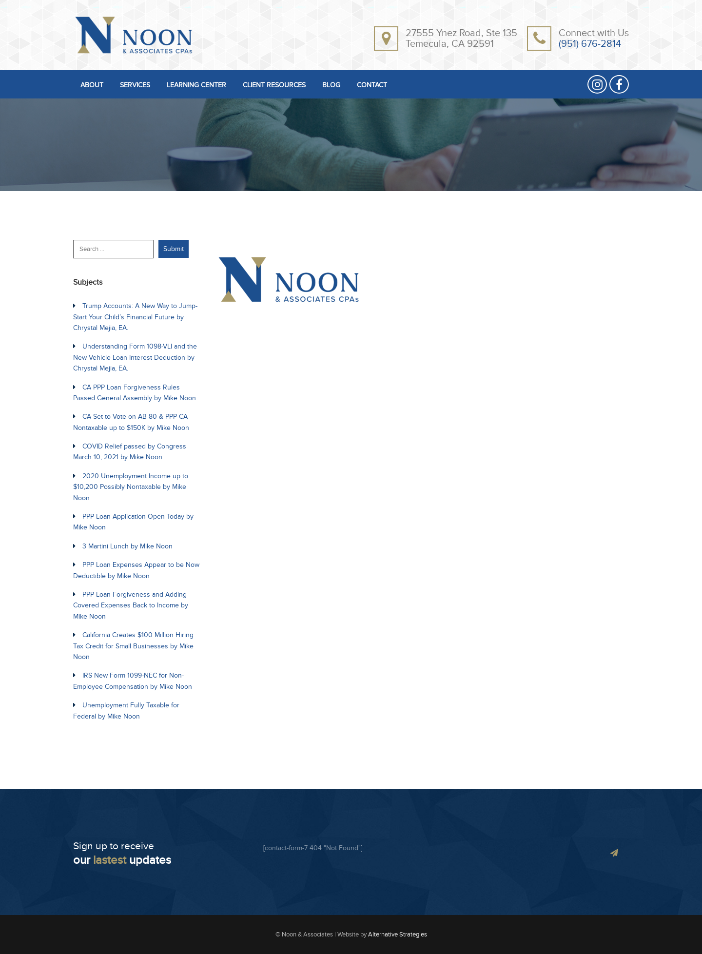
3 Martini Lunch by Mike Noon (127, 546)
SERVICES (135, 85)
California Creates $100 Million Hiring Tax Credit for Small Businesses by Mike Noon (133, 646)
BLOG (331, 85)
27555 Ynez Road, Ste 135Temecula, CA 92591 (461, 38)
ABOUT (91, 85)
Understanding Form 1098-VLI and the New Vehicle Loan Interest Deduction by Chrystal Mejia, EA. (135, 357)
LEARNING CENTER (196, 85)
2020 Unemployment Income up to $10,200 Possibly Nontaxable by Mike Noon (130, 487)
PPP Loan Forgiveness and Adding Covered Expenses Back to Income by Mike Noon (130, 605)
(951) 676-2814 (590, 44)
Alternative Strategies (397, 934)
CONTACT (372, 85)
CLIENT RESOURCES (274, 85)
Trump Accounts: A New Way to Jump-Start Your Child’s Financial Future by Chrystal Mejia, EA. (135, 317)
